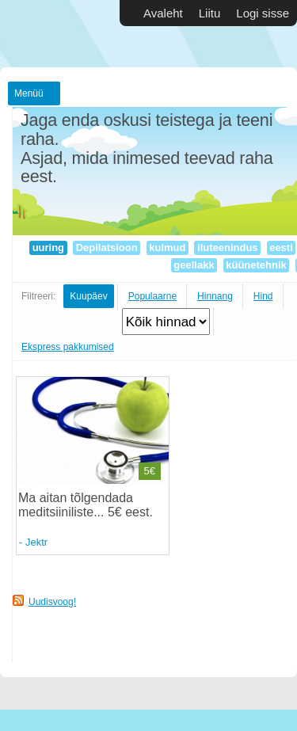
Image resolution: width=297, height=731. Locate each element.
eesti (281, 247)
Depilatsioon (106, 247)
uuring (48, 247)
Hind (263, 296)
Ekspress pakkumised (67, 346)
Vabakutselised (47, 33)
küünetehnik (256, 265)
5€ (149, 471)
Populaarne (152, 296)
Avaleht (163, 13)
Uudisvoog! (52, 601)
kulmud (167, 247)
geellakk (194, 265)
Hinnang (215, 296)
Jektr (36, 542)
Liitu (210, 13)
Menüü (29, 93)
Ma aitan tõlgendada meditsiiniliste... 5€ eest (83, 505)
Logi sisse (262, 13)
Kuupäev (88, 296)
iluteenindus (227, 247)
